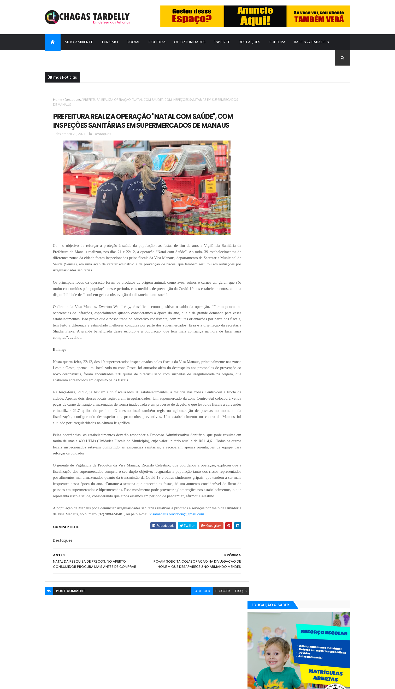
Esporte (222, 42)
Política (157, 42)
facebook (198, 591)
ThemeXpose (73, 682)
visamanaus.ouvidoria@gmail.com (194, 514)
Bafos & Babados (311, 42)
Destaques (250, 42)
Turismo (109, 42)
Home (57, 99)
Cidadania (59, 57)
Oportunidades (190, 42)
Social (133, 42)
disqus (237, 591)
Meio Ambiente (79, 42)
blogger (218, 591)
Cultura (277, 42)
